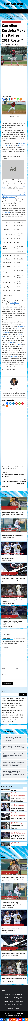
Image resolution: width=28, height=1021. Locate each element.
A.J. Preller (7, 466)
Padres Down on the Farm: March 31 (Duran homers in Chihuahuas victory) (13, 579)
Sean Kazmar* (7, 259)
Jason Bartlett (7, 226)
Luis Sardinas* (7, 282)
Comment (5, 647)
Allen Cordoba (21, 145)
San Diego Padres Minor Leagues (8, 508)
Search (3, 691)
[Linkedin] (9, 99)
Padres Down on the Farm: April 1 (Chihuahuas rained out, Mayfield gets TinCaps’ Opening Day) (12, 535)
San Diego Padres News (16, 22)
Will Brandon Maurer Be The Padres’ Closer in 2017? (14, 481)
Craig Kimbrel (18, 344)
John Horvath (15, 44)
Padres (18, 466)
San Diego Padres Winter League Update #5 (14, 474)
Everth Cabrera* (7, 234)
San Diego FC (18, 998)
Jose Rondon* (7, 276)
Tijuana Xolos (19, 1001)
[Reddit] (15, 99)
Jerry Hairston (7, 255)
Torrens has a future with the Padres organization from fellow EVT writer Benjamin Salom (14, 195)
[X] (6, 99)
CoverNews (9, 1015)
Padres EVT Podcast (13, 1008)
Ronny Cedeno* (7, 239)
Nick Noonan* (7, 262)
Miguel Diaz (21, 143)
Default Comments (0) (7, 638)
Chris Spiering (11, 603)
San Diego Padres (6, 22)
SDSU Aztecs (9, 998)
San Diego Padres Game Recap (17, 553)
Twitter (3, 852)
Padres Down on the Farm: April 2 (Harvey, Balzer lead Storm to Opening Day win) (13, 513)
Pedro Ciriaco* (7, 242)
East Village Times (13, 3)
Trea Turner (21, 326)
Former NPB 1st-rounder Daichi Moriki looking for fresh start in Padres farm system (12, 623)
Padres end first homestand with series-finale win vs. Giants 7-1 (13, 557)
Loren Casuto (10, 560)
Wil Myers (18, 328)
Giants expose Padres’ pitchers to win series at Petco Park (12, 721)
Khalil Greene (6, 212)
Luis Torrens (6, 145)
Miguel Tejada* (7, 287)
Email (16, 668)
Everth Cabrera (14, 303)
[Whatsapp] (18, 99)
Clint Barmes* (7, 222)
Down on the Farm (5, 507)
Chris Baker (13, 356)
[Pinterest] (12, 99)
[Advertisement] (14, 81)
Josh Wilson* (6, 290)
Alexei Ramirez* (7, 266)
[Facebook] (3, 99)
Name (3, 668)
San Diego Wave (9, 1001)
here (10, 158)
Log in (3, 990)
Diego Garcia (11, 515)
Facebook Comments (19, 638)
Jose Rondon (5, 332)
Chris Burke (6, 229)
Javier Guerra (10, 342)
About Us (7, 994)
